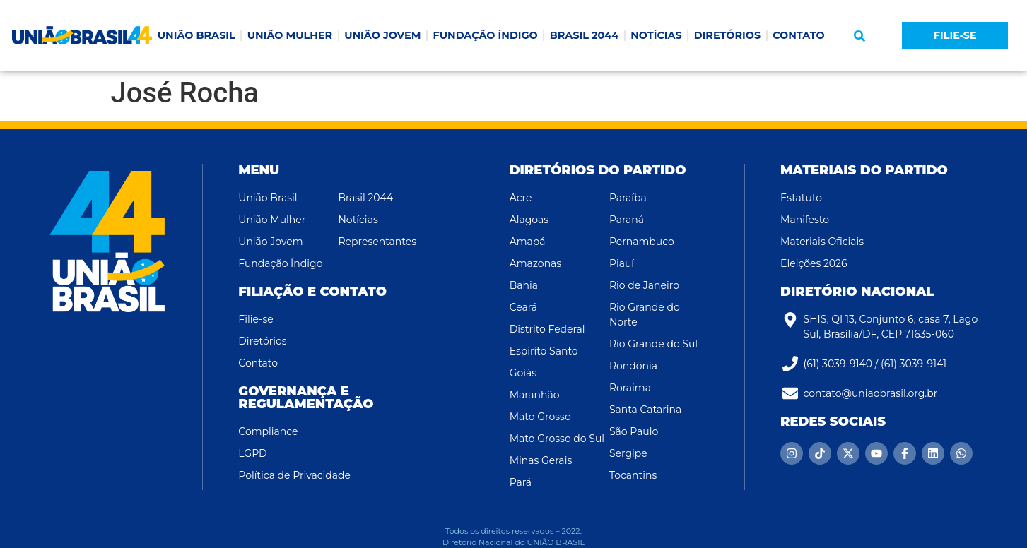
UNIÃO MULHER (289, 35)
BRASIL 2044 (584, 35)
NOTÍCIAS (656, 35)
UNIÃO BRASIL (196, 35)
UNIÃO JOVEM (382, 35)
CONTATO (799, 35)
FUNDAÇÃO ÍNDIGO (485, 35)
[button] (859, 36)
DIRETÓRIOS (727, 35)
